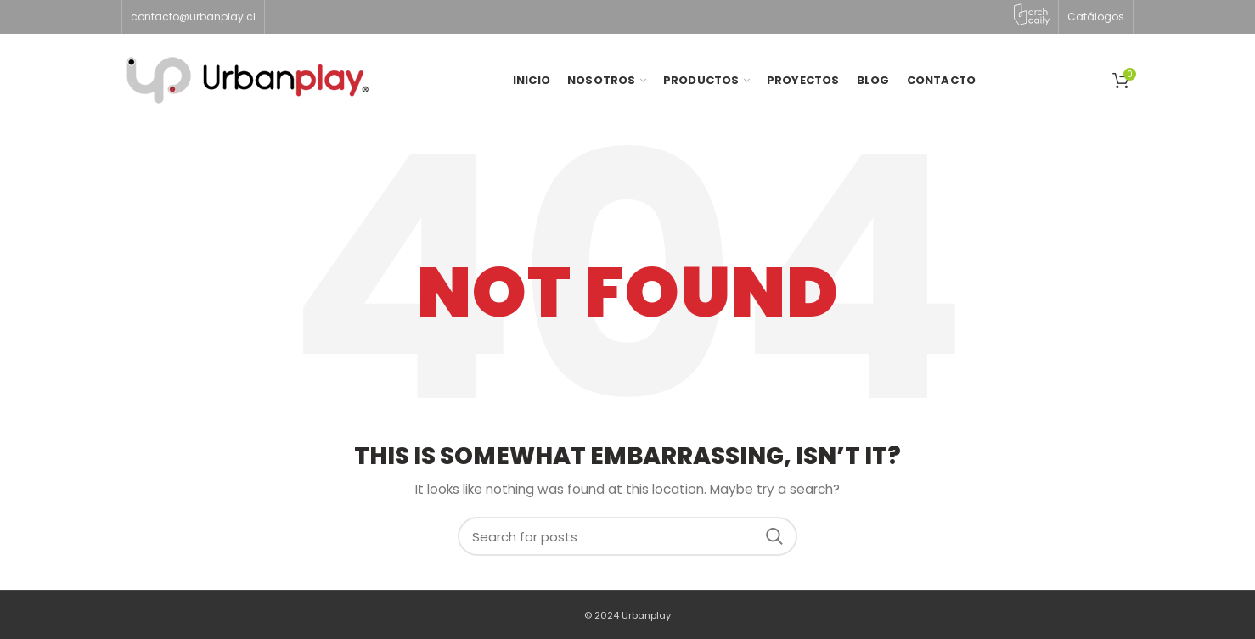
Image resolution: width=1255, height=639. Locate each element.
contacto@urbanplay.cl (193, 16)
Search (774, 536)
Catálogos (1095, 16)
